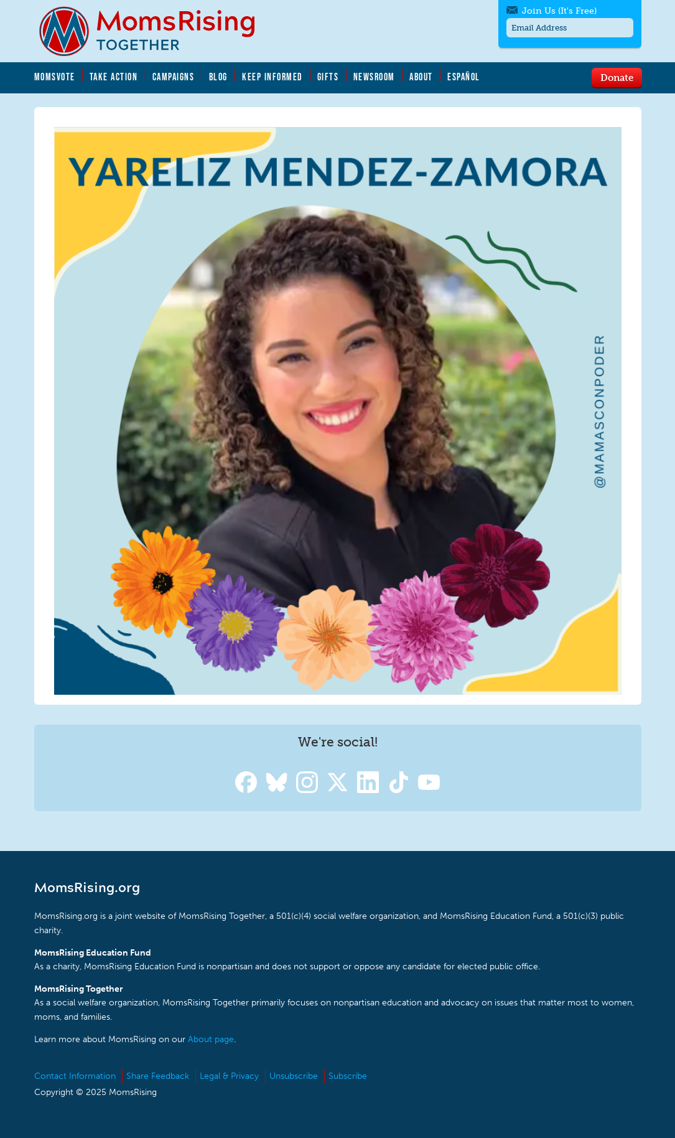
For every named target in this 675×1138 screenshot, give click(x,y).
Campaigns (173, 76)
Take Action (114, 76)
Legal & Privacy (229, 1076)
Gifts (328, 76)
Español (463, 76)
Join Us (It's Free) (559, 11)
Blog (218, 76)
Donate (616, 77)
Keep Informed (272, 76)
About (421, 76)
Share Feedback (157, 1076)
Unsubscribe (293, 1076)
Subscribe (347, 1076)
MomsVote (54, 76)
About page (211, 1039)
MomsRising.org (155, 31)
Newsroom (374, 76)
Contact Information (75, 1076)
